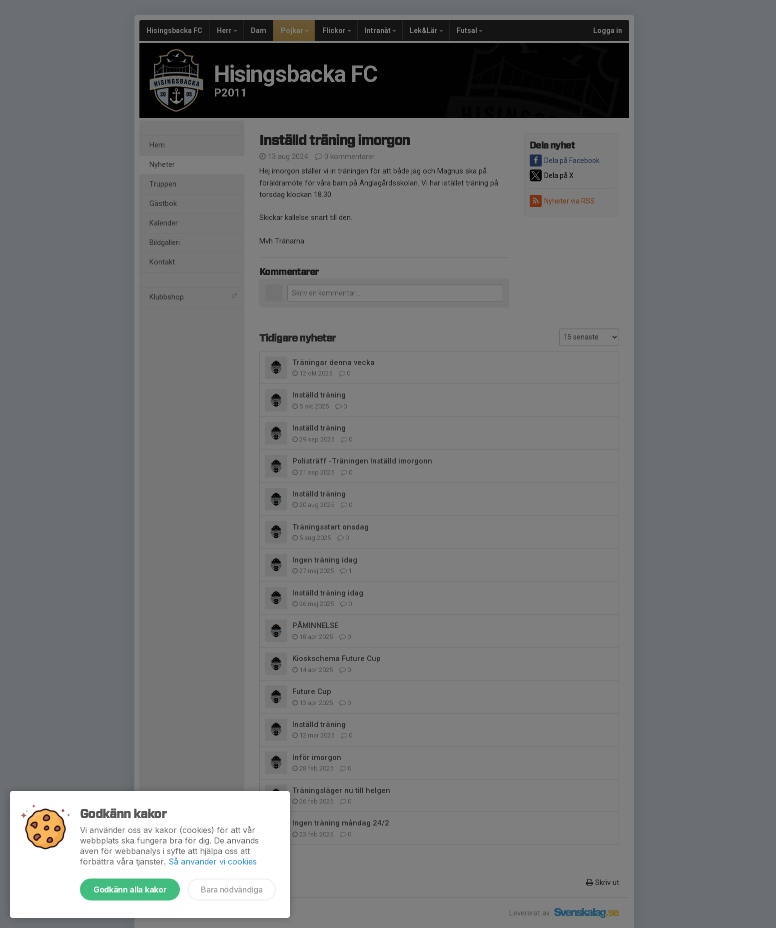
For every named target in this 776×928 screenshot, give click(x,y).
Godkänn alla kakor (129, 889)
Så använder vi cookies (212, 861)
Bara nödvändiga (231, 889)
